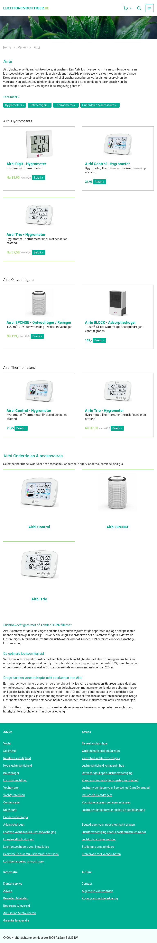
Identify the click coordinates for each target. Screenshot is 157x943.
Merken (22, 47)
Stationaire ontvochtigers (98, 846)
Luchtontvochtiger (15, 780)
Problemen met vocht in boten (101, 854)
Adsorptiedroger (14, 824)
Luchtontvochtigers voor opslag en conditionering (113, 809)
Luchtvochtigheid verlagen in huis (103, 765)
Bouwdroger (11, 773)
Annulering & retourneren (19, 913)
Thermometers (66, 105)
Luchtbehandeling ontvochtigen (23, 861)
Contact (87, 883)
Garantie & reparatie (16, 920)
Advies (7, 891)
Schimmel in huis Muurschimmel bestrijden (31, 854)
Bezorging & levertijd (16, 905)
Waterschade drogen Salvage (101, 750)
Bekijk (39, 177)
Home (7, 47)
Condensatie (11, 802)
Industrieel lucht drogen (18, 839)
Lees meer (11, 97)
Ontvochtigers (39, 105)
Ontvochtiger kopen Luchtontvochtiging (107, 773)
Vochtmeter (11, 787)
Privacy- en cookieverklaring (100, 898)
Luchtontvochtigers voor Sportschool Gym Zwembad (116, 787)
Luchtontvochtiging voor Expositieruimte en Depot (114, 832)
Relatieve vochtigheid (17, 758)
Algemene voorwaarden (97, 891)
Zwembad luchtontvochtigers (101, 758)
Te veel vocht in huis (95, 743)
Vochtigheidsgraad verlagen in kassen (106, 802)
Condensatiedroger (15, 817)
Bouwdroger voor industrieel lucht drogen (108, 824)
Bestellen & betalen (15, 898)
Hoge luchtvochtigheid (17, 765)
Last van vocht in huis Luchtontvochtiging (29, 832)
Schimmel (9, 750)
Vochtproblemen (14, 795)
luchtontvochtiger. (26, 8)
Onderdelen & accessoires (100, 105)
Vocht (7, 743)
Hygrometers (14, 105)
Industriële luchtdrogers (97, 795)
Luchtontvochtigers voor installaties (26, 846)
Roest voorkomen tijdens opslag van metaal (110, 780)
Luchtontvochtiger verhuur (99, 839)
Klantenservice (12, 883)
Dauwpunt (10, 809)
